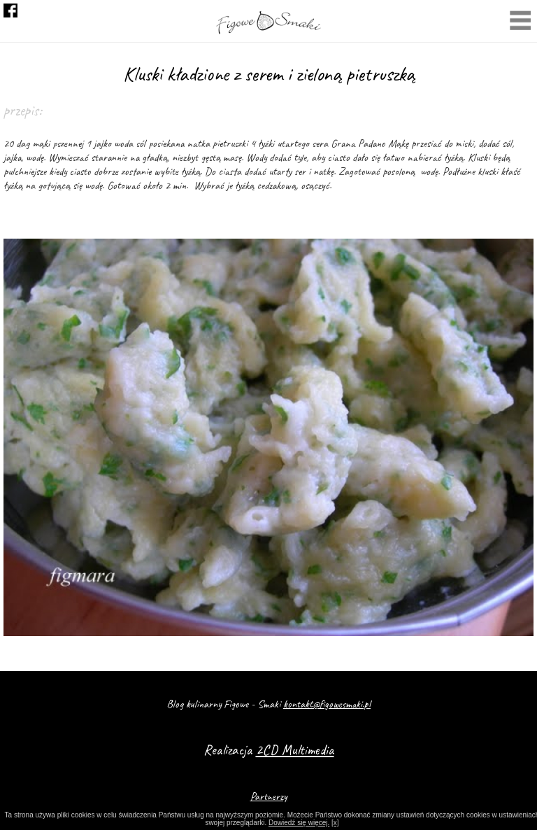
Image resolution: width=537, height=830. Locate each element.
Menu (520, 22)
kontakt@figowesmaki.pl (327, 704)
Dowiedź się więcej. (298, 823)
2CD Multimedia (295, 750)
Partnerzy (268, 796)
